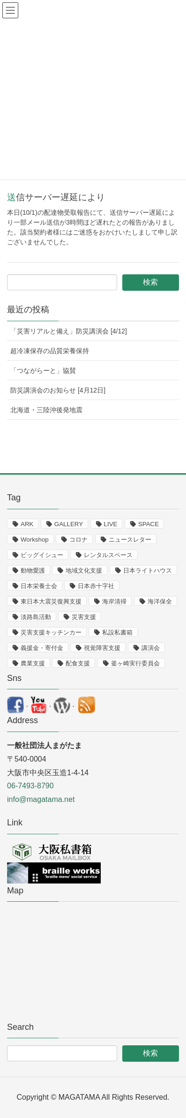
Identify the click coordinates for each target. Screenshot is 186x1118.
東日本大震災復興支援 (51, 601)
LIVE (111, 524)
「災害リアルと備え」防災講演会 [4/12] (68, 331)
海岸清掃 (114, 601)
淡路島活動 (36, 616)
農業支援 (33, 663)
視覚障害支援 (102, 647)
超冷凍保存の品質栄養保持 (49, 351)
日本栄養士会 (39, 585)
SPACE (148, 524)
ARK (27, 524)
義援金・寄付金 (42, 647)
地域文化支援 (84, 570)
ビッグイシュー (42, 555)
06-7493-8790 (30, 786)
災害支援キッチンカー (51, 632)
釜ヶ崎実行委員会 (135, 663)
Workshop (35, 539)
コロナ (78, 539)
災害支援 (84, 616)
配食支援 (78, 663)
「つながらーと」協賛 (43, 370)
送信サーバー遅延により (56, 197)
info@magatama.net (40, 799)
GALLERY (68, 524)
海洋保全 (160, 601)
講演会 (150, 647)
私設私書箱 (117, 632)
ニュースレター (130, 539)
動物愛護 (33, 570)
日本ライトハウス (147, 570)
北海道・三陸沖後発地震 (46, 410)
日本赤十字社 (96, 585)
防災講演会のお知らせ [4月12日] (57, 390)
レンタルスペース (108, 555)
